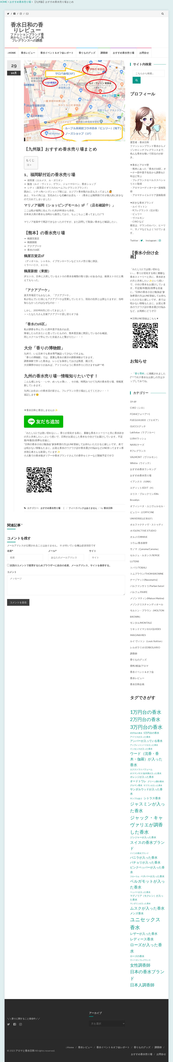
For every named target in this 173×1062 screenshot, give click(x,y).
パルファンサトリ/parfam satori (147, 586)
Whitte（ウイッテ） (141, 463)
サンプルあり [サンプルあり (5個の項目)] (136, 798)
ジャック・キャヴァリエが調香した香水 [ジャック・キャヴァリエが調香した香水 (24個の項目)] (146, 825)
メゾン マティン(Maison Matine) (147, 598)
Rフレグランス (138, 450)
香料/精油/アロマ (139, 665)
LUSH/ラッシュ (138, 438)
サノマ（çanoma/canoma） (145, 549)
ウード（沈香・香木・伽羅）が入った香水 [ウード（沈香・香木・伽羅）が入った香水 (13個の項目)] (146, 759)
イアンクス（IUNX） (141, 481)
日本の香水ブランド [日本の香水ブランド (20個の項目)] (147, 975)
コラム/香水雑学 (138, 542)
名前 (10, 550)
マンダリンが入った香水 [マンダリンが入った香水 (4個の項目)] (140, 903)
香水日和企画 (137, 684)
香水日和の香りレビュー (27, 27)
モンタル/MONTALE (141, 622)
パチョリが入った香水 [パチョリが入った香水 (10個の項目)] (145, 862)
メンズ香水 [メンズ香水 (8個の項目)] (137, 913)
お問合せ (144, 52)
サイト (92, 550)
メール (52, 550)
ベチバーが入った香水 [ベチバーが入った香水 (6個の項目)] (152, 876)
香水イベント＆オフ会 (142, 671)
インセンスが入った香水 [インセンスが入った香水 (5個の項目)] (141, 749)
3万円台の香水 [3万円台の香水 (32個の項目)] (146, 727)
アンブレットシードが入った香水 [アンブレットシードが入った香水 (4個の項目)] (144, 745)
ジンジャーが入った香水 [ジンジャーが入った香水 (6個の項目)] (143, 837)
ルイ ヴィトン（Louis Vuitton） (147, 641)
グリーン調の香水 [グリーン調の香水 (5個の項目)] (156, 781)
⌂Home (11, 52)
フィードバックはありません (83, 508)
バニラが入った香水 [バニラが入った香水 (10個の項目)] (143, 857)
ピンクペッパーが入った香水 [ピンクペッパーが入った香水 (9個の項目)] (147, 870)
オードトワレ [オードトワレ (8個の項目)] (138, 781)
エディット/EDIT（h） (142, 487)
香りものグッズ (87, 52)
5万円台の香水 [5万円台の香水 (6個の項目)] (151, 732)
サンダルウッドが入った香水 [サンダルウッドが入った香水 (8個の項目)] (146, 791)
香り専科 (139, 373)
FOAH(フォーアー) (140, 414)
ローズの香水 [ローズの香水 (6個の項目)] (137, 956)
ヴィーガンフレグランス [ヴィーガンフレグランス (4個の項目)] (140, 960)
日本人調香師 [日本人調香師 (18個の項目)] (142, 984)
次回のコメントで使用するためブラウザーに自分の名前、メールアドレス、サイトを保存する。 (61, 565)
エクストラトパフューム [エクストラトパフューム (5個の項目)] (141, 769)
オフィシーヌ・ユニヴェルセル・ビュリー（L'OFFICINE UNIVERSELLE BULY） (148, 512)
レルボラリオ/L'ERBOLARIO (145, 647)
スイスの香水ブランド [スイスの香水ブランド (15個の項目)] (147, 845)
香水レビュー (28, 52)
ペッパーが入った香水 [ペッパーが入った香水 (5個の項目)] (140, 892)
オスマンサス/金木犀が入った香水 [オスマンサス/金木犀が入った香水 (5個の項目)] (145, 773)
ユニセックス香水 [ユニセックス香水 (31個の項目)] (145, 923)
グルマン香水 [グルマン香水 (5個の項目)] (136, 785)
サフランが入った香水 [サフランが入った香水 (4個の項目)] (153, 785)
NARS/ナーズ (137, 444)
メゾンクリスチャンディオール (146, 604)
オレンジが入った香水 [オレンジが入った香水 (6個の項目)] (142, 776)
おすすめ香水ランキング (143, 469)
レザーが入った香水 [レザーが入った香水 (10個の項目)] (143, 933)
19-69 (133, 401)
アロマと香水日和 (25, 1050)
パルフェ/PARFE (138, 592)
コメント (12, 572)
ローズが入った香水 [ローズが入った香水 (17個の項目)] (146, 947)
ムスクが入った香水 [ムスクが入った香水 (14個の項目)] (147, 908)
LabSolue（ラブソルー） (143, 432)
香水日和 (108, 508)
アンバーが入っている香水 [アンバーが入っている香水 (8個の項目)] (146, 740)
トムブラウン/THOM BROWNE (147, 573)
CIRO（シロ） (138, 407)
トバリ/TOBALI (138, 567)
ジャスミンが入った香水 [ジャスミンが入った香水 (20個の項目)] (147, 807)
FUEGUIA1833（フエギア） (145, 420)
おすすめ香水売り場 (123, 52)
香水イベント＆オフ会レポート (56, 52)
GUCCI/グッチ (138, 426)
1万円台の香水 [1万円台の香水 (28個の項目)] (145, 712)
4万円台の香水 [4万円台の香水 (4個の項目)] (136, 733)
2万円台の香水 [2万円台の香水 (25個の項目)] (145, 719)
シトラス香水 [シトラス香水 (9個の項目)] (152, 798)
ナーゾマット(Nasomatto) (143, 579)
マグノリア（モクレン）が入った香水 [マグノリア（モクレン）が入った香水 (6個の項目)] (146, 897)
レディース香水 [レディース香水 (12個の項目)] (142, 939)
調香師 (104, 52)
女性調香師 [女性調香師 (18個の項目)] (140, 965)
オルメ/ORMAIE (138, 536)
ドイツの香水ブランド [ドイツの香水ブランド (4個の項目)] (139, 853)
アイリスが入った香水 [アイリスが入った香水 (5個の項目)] (140, 737)
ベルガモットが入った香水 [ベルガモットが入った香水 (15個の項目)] (147, 884)
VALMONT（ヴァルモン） (144, 457)
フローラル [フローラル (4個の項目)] (134, 876)
